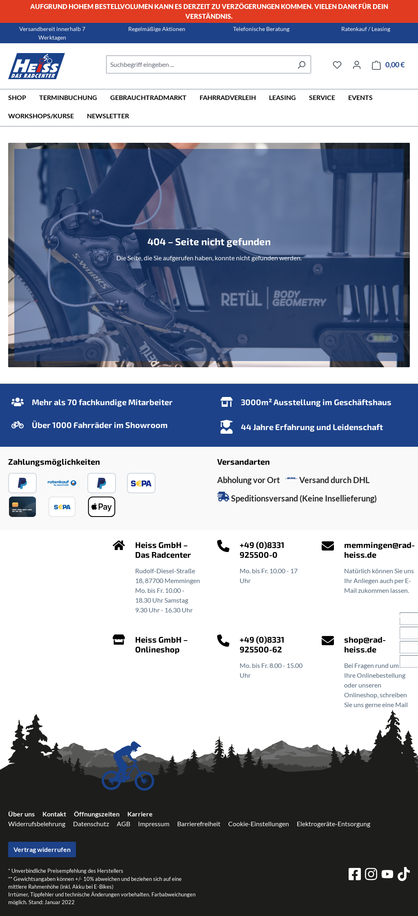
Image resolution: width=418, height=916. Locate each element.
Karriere (140, 814)
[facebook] (355, 875)
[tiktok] (404, 875)
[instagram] (371, 875)
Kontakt (54, 814)
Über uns (21, 814)
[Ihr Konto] (357, 64)
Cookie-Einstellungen (258, 823)
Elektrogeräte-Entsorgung (333, 823)
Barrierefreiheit (198, 823)
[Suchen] (301, 64)
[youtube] (387, 875)
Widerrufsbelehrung (36, 823)
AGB (123, 823)
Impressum (153, 823)
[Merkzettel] (337, 64)
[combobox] (199, 64)
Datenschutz (91, 823)
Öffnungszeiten (97, 814)
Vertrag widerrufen (42, 849)
